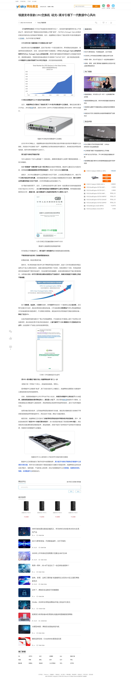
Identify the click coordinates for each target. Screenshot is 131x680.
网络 (53, 6)
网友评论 (22, 482)
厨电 (40, 659)
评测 (106, 181)
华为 (61, 663)
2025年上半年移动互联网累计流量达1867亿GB (49, 553)
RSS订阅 (85, 674)
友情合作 (80, 674)
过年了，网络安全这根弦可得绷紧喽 (45, 590)
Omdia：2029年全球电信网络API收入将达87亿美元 (51, 602)
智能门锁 (72, 656)
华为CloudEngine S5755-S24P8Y (96, 202)
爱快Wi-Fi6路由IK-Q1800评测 (99, 140)
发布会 (113, 6)
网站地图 (69, 674)
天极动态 (57, 674)
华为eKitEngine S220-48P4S (95, 205)
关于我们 (41, 674)
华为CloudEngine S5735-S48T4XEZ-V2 (96, 187)
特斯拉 (30, 663)
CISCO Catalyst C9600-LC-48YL (96, 171)
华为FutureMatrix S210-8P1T (95, 209)
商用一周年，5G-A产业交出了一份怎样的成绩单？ (50, 565)
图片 (106, 178)
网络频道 (26, 7)
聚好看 (20, 663)
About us (46, 674)
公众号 (103, 6)
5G (19, 656)
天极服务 (52, 674)
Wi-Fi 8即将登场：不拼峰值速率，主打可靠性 (49, 541)
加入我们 (63, 674)
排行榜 (108, 6)
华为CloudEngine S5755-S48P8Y (96, 196)
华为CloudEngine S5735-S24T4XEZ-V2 (96, 190)
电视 (19, 659)
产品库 (29, 1)
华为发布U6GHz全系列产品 (100, 47)
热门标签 (22, 652)
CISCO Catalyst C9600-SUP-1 (95, 184)
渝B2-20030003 (48, 676)
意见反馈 (91, 674)
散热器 (65, 400)
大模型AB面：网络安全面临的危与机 (45, 626)
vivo (61, 656)
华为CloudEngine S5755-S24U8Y (96, 199)
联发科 (41, 663)
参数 (106, 175)
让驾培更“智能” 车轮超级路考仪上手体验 (97, 150)
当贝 (40, 656)
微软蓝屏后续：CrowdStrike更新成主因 (46, 639)
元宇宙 (72, 663)
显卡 (50, 659)
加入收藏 (34, 1)
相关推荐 (22, 497)
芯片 (61, 659)
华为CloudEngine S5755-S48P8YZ (96, 193)
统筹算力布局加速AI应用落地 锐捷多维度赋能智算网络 (52, 614)
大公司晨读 (52, 663)
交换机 (22, 38)
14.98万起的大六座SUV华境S (99, 90)
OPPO (30, 656)
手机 (71, 659)
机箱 (31, 108)
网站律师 (74, 674)
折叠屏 (51, 656)
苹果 (30, 659)
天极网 (16, 1)
